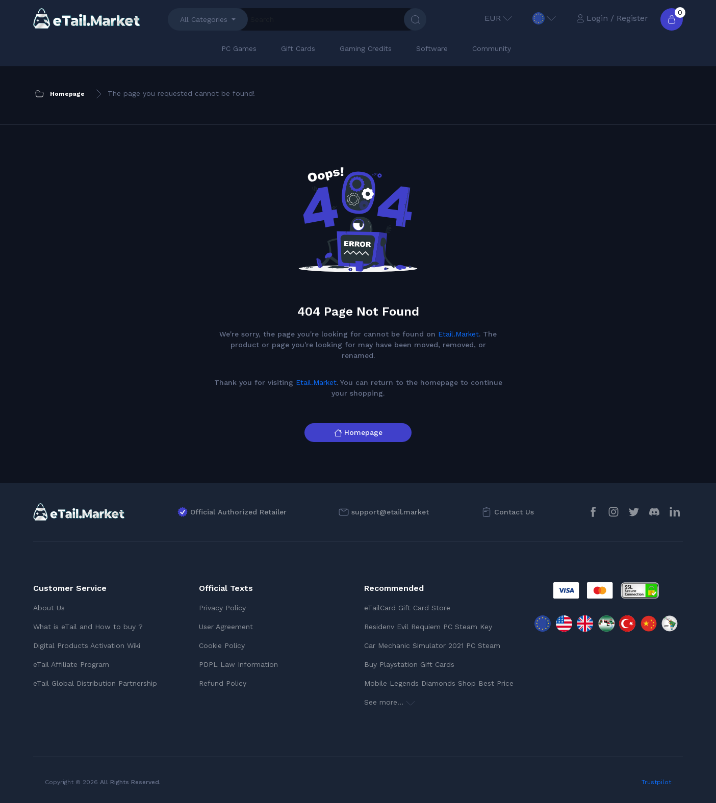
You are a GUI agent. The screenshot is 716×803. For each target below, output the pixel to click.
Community (491, 48)
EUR (498, 18)
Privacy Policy (222, 608)
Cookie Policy (222, 645)
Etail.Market (458, 334)
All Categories (203, 19)
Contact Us (514, 512)
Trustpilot (656, 782)
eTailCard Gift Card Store (407, 608)
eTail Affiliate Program (71, 664)
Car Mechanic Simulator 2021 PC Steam (432, 645)
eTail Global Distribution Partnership (95, 683)
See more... (389, 702)
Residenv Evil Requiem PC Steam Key (428, 627)
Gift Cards (298, 48)
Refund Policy (222, 683)
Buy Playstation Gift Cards (409, 664)
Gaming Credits (366, 48)
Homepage (358, 432)
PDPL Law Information (238, 664)
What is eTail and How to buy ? (88, 627)
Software (432, 48)
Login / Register (612, 18)
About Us (49, 608)
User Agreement (226, 627)
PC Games (239, 48)
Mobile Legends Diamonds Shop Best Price (439, 683)
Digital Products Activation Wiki (86, 645)
